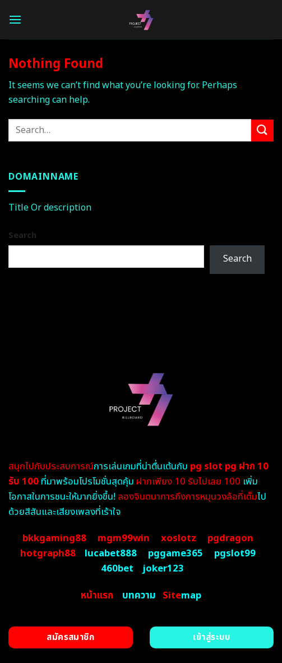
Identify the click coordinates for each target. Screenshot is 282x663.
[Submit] (262, 130)
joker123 (163, 568)
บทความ (139, 595)
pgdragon (230, 538)
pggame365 (175, 553)
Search (22, 235)
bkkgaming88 (54, 538)
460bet (117, 568)
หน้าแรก (97, 595)
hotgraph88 (48, 553)
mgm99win (124, 538)
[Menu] (15, 19)
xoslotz (178, 538)
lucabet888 (111, 553)
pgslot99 (235, 553)
